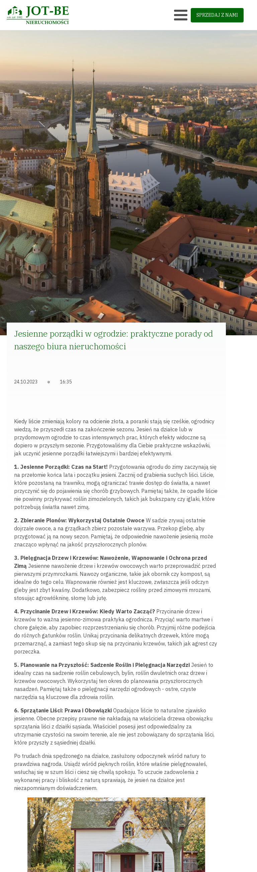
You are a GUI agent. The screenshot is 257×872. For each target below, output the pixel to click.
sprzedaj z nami (217, 15)
